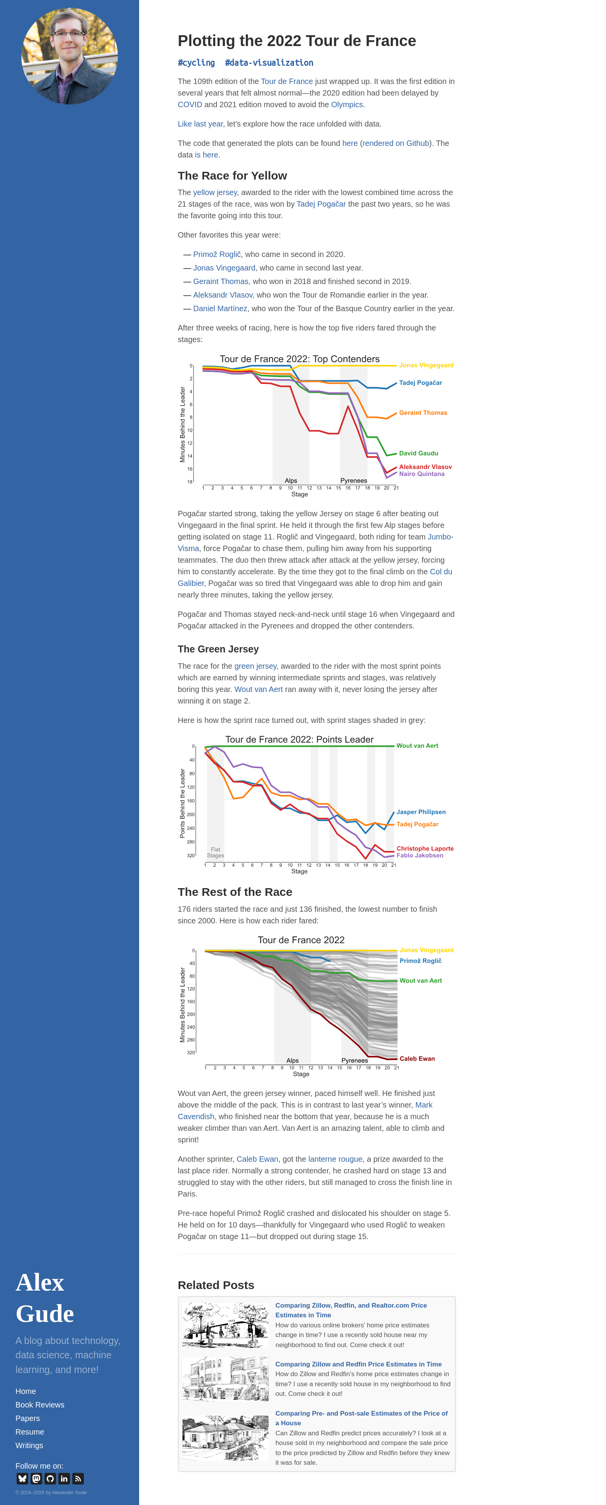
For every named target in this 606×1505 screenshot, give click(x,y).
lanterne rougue (335, 1159)
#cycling (196, 62)
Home (25, 1391)
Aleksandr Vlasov (222, 295)
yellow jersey (215, 192)
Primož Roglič (217, 254)
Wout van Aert (259, 689)
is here (206, 155)
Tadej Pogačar (321, 204)
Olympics (347, 104)
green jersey (256, 666)
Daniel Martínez (220, 308)
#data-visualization (269, 62)
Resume (29, 1432)
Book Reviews (40, 1405)
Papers (27, 1418)
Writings (29, 1445)
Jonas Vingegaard (224, 268)
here (350, 143)
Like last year (200, 124)
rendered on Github (396, 143)
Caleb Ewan (257, 1159)
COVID (190, 104)
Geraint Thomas (221, 281)
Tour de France (287, 81)
